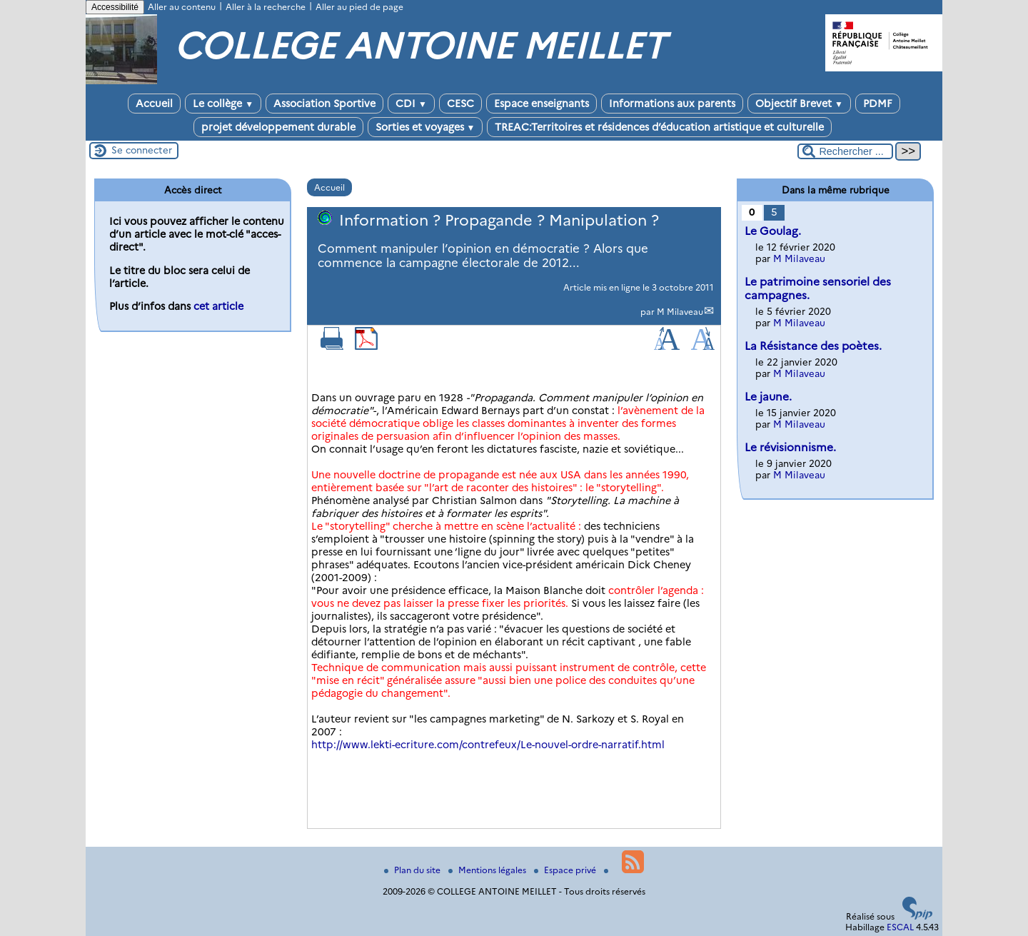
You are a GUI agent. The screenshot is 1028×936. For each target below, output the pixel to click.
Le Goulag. (773, 231)
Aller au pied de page (359, 6)
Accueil (154, 103)
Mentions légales (488, 870)
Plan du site (413, 870)
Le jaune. (768, 396)
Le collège (223, 103)
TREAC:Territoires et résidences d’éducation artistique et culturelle (659, 127)
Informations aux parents (672, 103)
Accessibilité (114, 7)
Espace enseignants (541, 103)
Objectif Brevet (799, 103)
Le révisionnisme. (790, 447)
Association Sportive (324, 103)
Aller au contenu (182, 6)
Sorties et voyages (425, 127)
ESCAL (900, 927)
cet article (218, 306)
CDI (411, 103)
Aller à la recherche (266, 6)
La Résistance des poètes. (813, 346)
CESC (460, 103)
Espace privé (566, 870)
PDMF (877, 103)
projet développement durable (278, 127)
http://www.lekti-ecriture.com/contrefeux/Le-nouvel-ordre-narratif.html (488, 744)
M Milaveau (680, 311)
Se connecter (141, 150)
